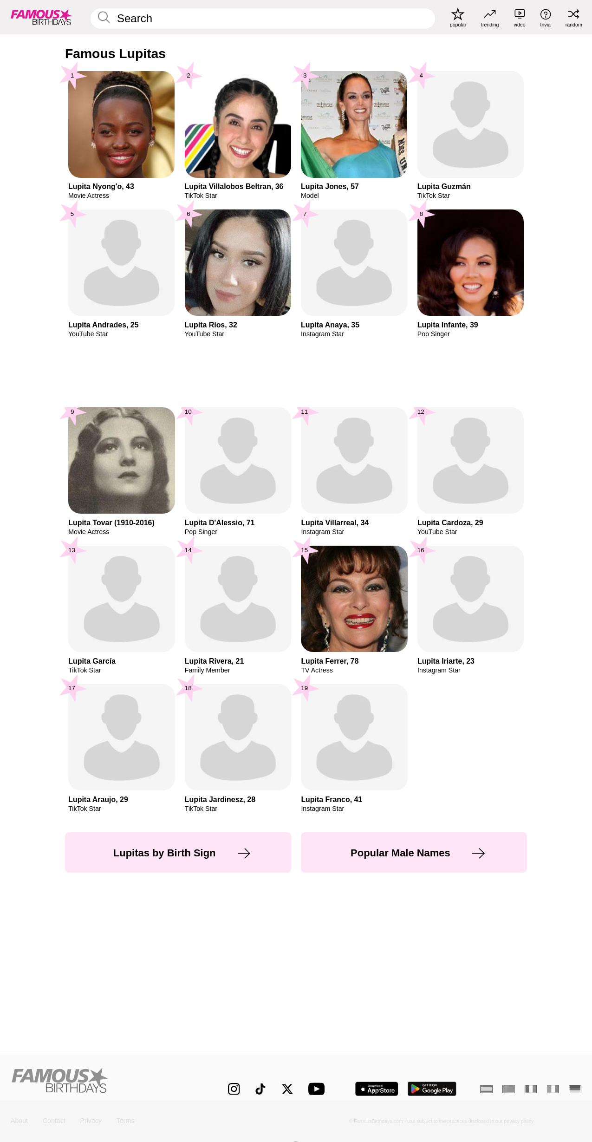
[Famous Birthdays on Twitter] (287, 1089)
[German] (575, 1089)
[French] (531, 1089)
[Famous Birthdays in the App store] (376, 1089)
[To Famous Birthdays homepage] (41, 17)
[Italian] (553, 1089)
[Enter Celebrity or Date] (263, 18)
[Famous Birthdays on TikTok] (260, 1089)
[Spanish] (486, 1089)
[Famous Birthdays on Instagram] (234, 1089)
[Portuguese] (508, 1089)
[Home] (102, 1082)
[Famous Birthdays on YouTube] (318, 1088)
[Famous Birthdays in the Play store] (432, 1089)
